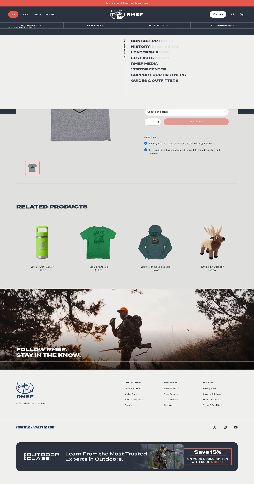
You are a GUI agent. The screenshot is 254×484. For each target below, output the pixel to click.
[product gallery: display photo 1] (32, 173)
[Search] (233, 14)
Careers (129, 410)
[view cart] (241, 14)
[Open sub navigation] (31, 25)
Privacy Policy (209, 394)
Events (37, 14)
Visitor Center (132, 399)
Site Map (168, 410)
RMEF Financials (171, 394)
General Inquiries (133, 394)
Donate (26, 14)
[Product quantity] (153, 126)
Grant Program (171, 405)
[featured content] (127, 461)
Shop (15, 32)
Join (13, 14)
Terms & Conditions (212, 410)
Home (10, 32)
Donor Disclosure (211, 405)
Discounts (50, 14)
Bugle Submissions (134, 405)
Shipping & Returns (212, 399)
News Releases (171, 399)
